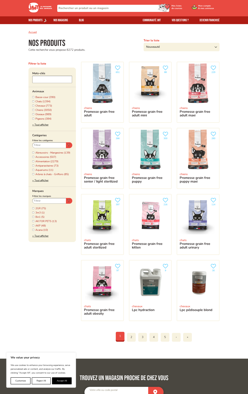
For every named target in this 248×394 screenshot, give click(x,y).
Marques (38, 150)
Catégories (39, 120)
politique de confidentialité (180, 303)
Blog (81, 20)
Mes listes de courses (89, 347)
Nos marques (35, 347)
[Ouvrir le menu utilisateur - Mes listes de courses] (185, 8)
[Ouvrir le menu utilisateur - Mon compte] (209, 8)
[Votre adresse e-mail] (167, 251)
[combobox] (113, 8)
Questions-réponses (187, 347)
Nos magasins (60, 20)
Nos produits (35, 341)
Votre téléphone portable (129, 259)
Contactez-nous (184, 352)
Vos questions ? (180, 20)
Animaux (38, 90)
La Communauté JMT (89, 336)
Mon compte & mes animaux (93, 341)
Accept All (62, 381)
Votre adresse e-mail (127, 244)
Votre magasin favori (127, 277)
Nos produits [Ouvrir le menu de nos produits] (35, 20)
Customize (20, 381)
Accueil (32, 32)
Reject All (41, 381)
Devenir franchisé (210, 20)
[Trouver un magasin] (156, 214)
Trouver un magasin (187, 341)
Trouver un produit (186, 336)
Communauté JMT (152, 20)
